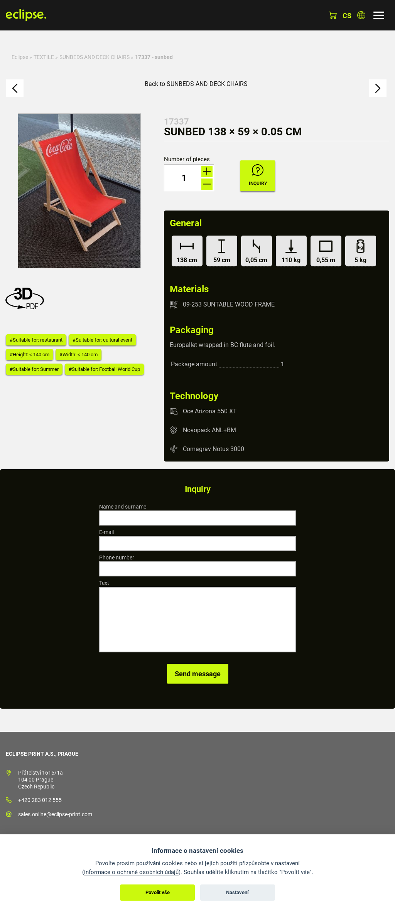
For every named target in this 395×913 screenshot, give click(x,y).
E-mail (106, 532)
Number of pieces (187, 159)
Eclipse (20, 57)
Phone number (116, 557)
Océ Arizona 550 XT (210, 411)
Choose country (361, 15)
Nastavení (237, 892)
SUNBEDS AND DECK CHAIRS (94, 57)
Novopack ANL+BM (209, 430)
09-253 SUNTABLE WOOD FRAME (229, 304)
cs (347, 16)
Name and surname (122, 506)
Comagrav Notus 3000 (213, 448)
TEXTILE (44, 57)
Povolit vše (157, 892)
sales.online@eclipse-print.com (55, 814)
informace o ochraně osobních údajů (131, 872)
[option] (79, 190)
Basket (333, 15)
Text (104, 583)
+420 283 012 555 (40, 800)
